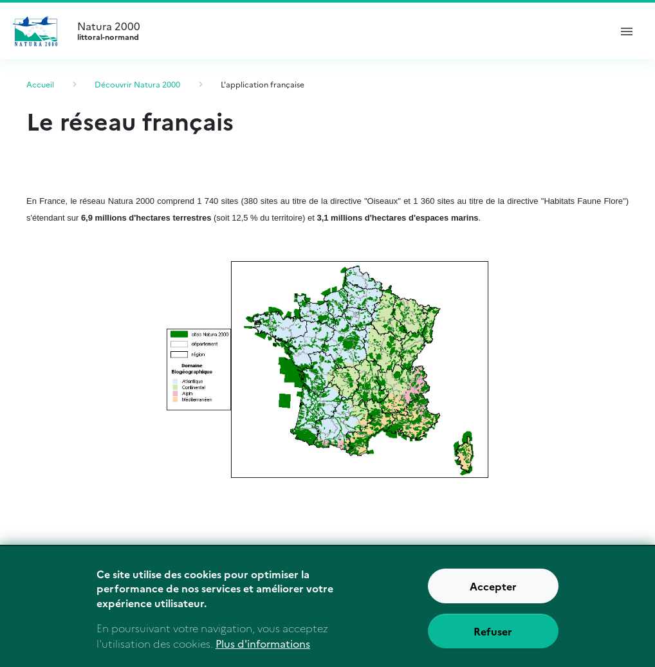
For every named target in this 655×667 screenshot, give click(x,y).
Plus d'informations (263, 650)
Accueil (40, 83)
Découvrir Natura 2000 (137, 83)
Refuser (493, 637)
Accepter (493, 592)
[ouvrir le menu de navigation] (627, 31)
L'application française (262, 83)
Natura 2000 (337, 31)
